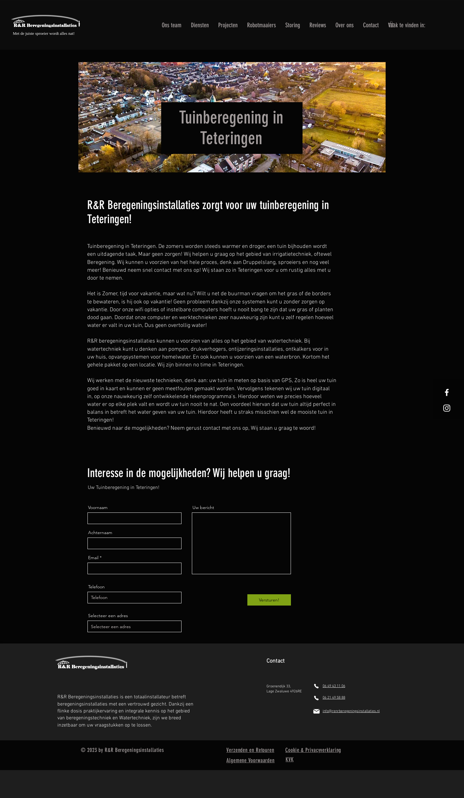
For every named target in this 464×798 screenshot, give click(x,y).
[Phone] (316, 686)
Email (93, 557)
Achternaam (100, 532)
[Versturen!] (269, 600)
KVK (290, 759)
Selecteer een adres (108, 615)
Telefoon (96, 587)
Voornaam (98, 507)
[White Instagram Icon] (446, 408)
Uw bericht (203, 507)
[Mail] (316, 711)
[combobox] (134, 626)
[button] (200, 24)
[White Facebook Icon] (446, 392)
